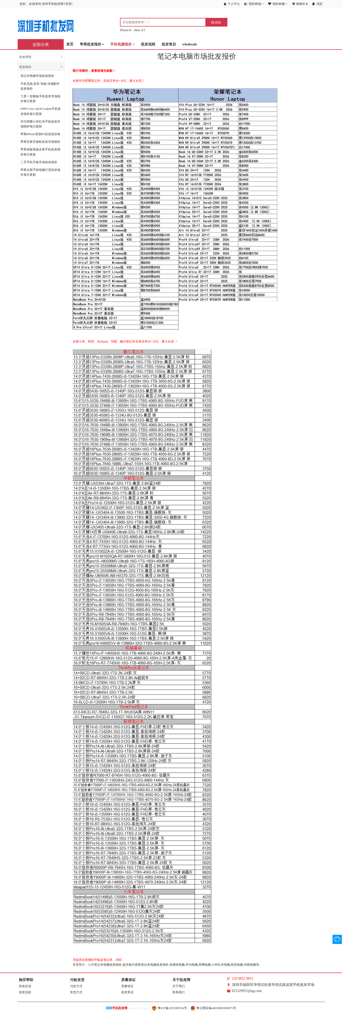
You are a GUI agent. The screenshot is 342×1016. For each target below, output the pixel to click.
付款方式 (76, 986)
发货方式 (76, 992)
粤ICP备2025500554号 (169, 1008)
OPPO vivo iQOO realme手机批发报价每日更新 (40, 111)
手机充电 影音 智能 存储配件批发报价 (40, 86)
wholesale (189, 44)
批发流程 (148, 44)
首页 (69, 44)
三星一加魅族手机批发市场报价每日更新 (40, 98)
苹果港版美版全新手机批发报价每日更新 (40, 152)
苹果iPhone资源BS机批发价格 (40, 134)
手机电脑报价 (122, 44)
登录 (68, 4)
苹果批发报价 (92, 44)
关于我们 (178, 986)
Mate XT (139, 30)
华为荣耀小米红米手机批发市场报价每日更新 (40, 124)
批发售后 (169, 44)
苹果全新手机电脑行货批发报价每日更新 (40, 172)
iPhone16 (125, 30)
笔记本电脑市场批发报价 (37, 76)
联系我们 (178, 992)
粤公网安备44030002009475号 (213, 1008)
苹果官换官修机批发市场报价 (40, 142)
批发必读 (25, 986)
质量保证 (127, 986)
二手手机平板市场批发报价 (38, 162)
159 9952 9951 (242, 978)
